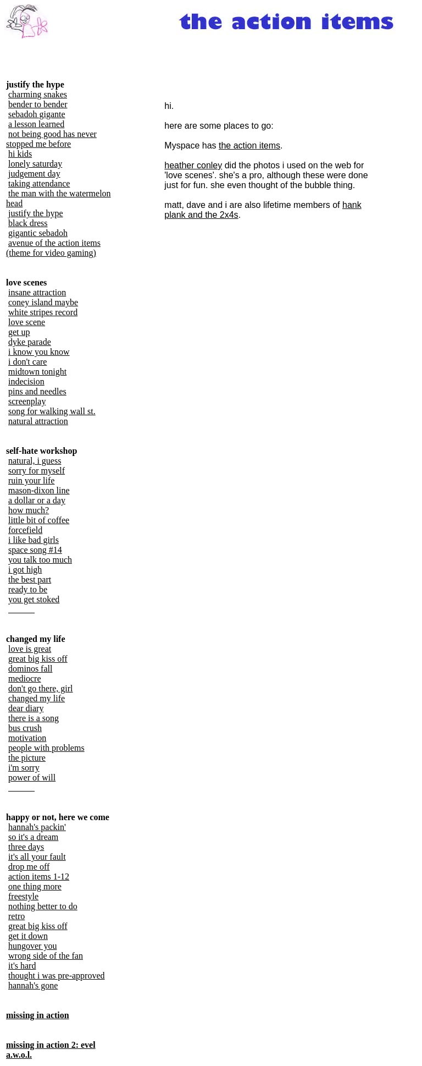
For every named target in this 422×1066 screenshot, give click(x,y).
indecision (26, 381)
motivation (27, 738)
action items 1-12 (38, 876)
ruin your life (31, 480)
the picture (27, 757)
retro (16, 916)
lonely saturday (35, 163)
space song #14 (35, 549)
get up (19, 332)
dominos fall (30, 668)
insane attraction (37, 292)
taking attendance (39, 183)
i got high (25, 569)
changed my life (36, 698)
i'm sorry (24, 767)
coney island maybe (43, 302)
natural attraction (38, 421)
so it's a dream (33, 837)
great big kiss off (38, 658)
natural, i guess (34, 460)
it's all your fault (37, 856)
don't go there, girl (40, 688)
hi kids (20, 153)
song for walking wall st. (52, 411)
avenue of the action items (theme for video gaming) (53, 247)
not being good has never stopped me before (51, 139)
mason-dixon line (39, 490)
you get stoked (33, 599)
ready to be (27, 589)
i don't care (27, 361)
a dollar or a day (36, 500)
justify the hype (35, 213)
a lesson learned (36, 124)
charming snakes (37, 94)
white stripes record (42, 312)
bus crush (25, 728)
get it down (28, 936)
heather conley (193, 165)
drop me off (28, 866)
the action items (249, 145)
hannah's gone (33, 985)
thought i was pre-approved (56, 975)
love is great (29, 648)
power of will (31, 777)
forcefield (25, 530)
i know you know (39, 351)
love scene (26, 322)
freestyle (23, 896)
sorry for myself (36, 470)
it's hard (22, 965)
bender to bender (38, 104)
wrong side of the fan (45, 955)
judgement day (34, 173)
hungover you (32, 945)
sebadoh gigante (36, 114)
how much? (28, 510)
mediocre (24, 678)
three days (26, 846)
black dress (28, 223)
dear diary (25, 708)
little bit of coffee (38, 520)
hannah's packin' (37, 827)
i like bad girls (33, 540)
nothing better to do (42, 906)
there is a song (33, 718)
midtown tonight (37, 371)
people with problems (46, 747)
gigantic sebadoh (38, 233)
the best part (29, 579)
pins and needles (37, 391)
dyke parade (29, 342)
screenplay (27, 401)
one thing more (35, 886)
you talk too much (40, 559)
